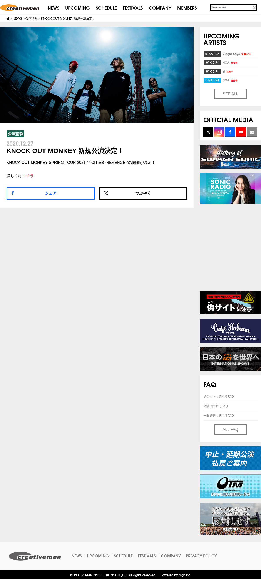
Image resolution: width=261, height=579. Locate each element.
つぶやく (127, 193)
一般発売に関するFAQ (218, 415)
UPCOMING (77, 7)
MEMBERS (187, 7)
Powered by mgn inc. (176, 574)
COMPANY (160, 7)
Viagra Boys (237, 53)
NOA (230, 62)
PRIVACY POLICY (201, 556)
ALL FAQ (230, 429)
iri (228, 71)
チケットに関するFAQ (218, 396)
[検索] (231, 7)
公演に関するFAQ (215, 406)
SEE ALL (230, 94)
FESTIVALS (133, 7)
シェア (51, 193)
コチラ (28, 176)
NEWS (53, 7)
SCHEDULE (106, 7)
